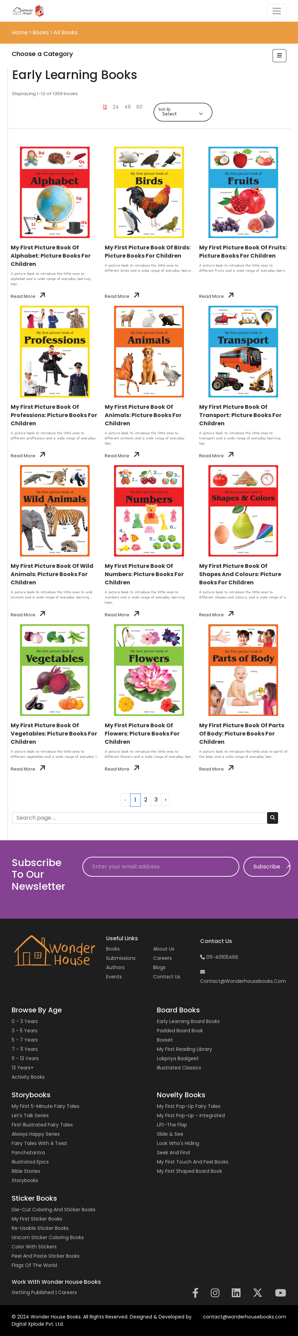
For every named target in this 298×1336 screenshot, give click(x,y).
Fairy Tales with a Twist (39, 1143)
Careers (162, 958)
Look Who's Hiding (178, 1143)
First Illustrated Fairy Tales (42, 1124)
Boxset (165, 1039)
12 (105, 106)
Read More (28, 296)
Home (20, 32)
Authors (115, 967)
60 (139, 106)
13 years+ (23, 1067)
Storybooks (25, 1180)
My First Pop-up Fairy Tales (188, 1106)
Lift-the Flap (172, 1124)
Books (113, 948)
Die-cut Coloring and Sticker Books (53, 1209)
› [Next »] (165, 800)
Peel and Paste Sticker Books (46, 1256)
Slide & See (170, 1134)
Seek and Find (173, 1152)
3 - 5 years (24, 1030)
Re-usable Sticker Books (40, 1228)
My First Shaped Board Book (189, 1171)
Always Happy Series (36, 1134)
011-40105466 (219, 957)
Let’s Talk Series (30, 1115)
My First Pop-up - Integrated (191, 1115)
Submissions (121, 958)
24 (116, 106)
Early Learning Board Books (188, 1021)
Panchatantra (28, 1152)
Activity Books (28, 1077)
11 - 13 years (25, 1058)
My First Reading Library (184, 1049)
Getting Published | (35, 1292)
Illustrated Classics (179, 1067)
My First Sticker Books (37, 1218)
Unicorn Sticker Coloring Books (48, 1237)
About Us (163, 948)
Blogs (159, 967)
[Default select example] (183, 114)
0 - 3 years (25, 1021)
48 (127, 106)
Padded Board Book (180, 1030)
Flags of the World (34, 1265)
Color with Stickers (34, 1246)
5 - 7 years (25, 1039)
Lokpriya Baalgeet (178, 1058)
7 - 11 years (25, 1049)
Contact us (166, 976)
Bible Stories (26, 1171)
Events (114, 976)
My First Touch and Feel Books (192, 1161)
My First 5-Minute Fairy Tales (45, 1106)
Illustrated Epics (30, 1161)
